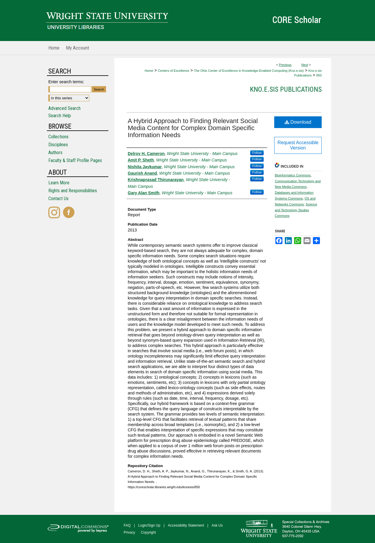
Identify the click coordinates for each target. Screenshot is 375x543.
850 (319, 75)
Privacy (129, 532)
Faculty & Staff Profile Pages (75, 160)
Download (298, 122)
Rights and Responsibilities (72, 190)
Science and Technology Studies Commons (296, 210)
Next (304, 65)
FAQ (127, 525)
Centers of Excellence (173, 70)
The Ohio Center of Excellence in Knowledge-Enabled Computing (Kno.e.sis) (249, 70)
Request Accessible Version (297, 145)
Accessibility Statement (186, 525)
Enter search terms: (66, 81)
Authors (55, 152)
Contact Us (58, 198)
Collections (58, 136)
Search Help (59, 115)
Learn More (58, 182)
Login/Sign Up (149, 525)
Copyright (148, 532)
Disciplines (58, 144)
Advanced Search (64, 108)
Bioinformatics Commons (293, 175)
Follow (257, 152)
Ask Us (217, 525)
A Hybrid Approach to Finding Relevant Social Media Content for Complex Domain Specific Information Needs (193, 128)
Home (149, 70)
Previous (285, 65)
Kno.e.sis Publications (286, 89)
